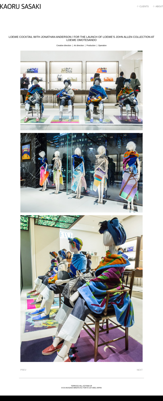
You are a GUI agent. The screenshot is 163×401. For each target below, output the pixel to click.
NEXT (140, 370)
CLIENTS (143, 6)
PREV (23, 370)
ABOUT (158, 6)
